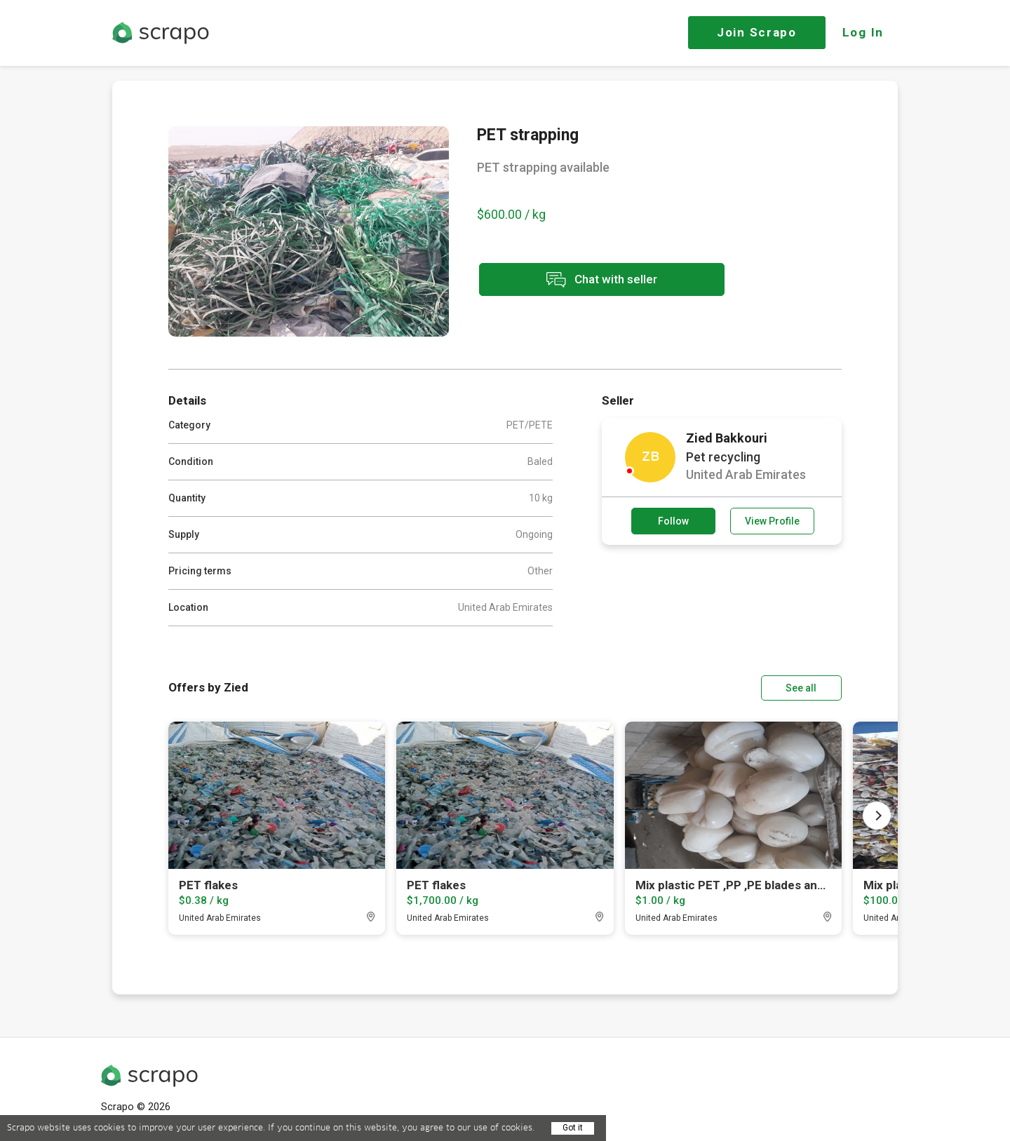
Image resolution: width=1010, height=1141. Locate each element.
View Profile (772, 521)
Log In (863, 32)
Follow (673, 521)
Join (757, 32)
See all (801, 688)
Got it (573, 1128)
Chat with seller (601, 279)
